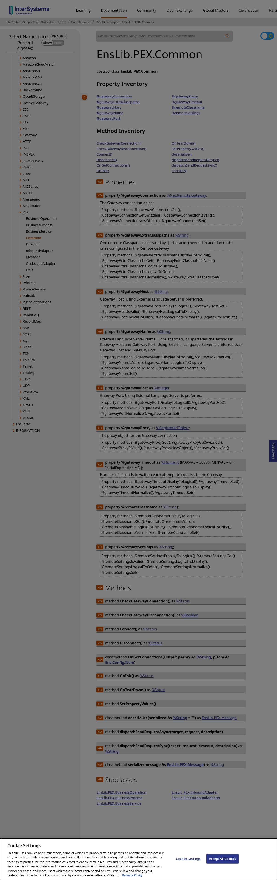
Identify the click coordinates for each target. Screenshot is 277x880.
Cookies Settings (188, 863)
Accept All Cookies (222, 863)
